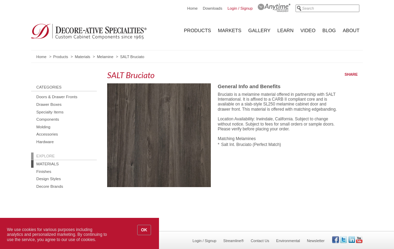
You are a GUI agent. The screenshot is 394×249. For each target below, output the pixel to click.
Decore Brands (49, 186)
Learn (286, 30)
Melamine (105, 57)
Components (47, 119)
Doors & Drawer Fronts (56, 96)
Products (197, 30)
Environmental (288, 241)
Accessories (47, 134)
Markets (230, 30)
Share (351, 74)
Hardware (45, 141)
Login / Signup (240, 8)
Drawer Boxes (49, 104)
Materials (82, 57)
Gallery (259, 30)
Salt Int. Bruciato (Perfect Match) (251, 144)
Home (192, 8)
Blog (329, 30)
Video (308, 30)
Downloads (212, 8)
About (351, 30)
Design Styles (48, 178)
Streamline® (233, 241)
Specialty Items (50, 112)
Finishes (43, 171)
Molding (43, 126)
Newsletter (316, 241)
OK (144, 230)
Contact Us (260, 241)
